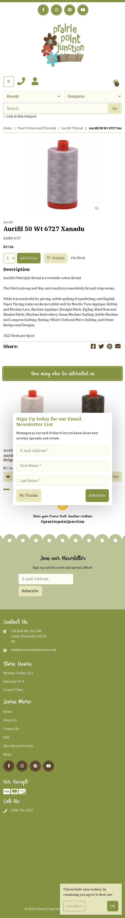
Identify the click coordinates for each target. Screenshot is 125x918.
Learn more (74, 906)
